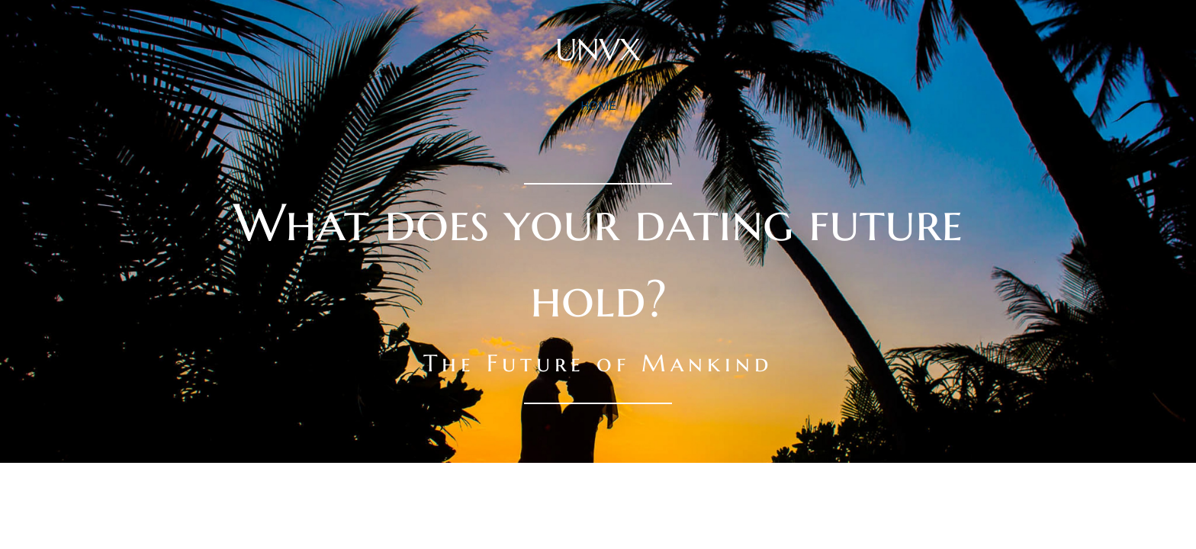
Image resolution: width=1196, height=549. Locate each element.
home (598, 105)
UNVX (598, 49)
